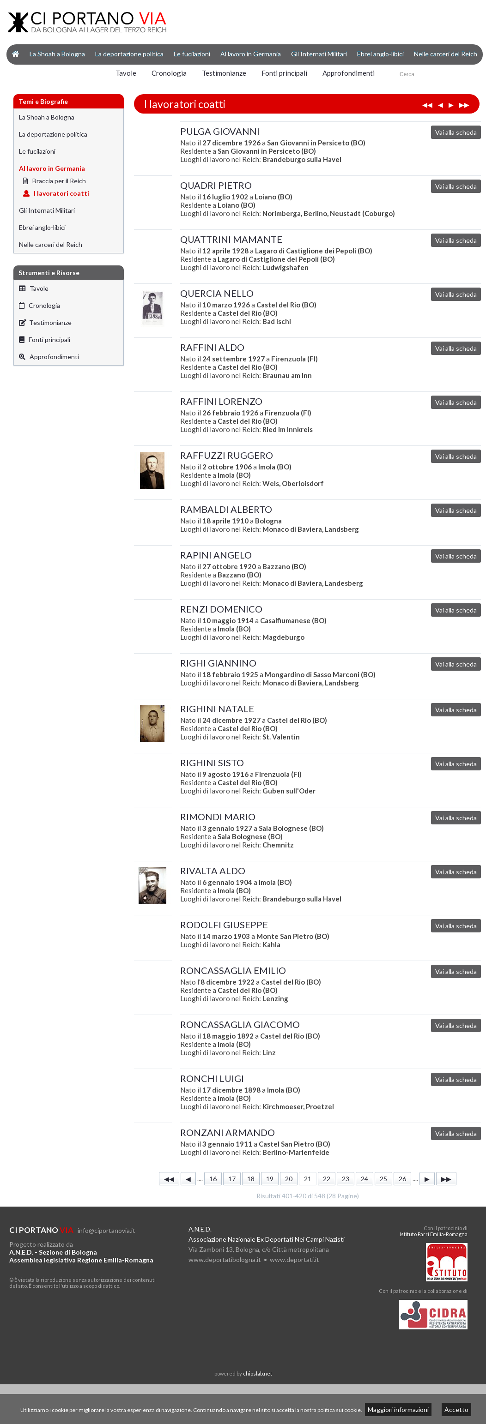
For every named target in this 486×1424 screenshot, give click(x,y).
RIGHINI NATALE (217, 708)
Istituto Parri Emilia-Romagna (434, 1234)
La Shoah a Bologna (57, 54)
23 (345, 1179)
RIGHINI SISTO (212, 762)
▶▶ (464, 104)
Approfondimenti (348, 73)
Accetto (456, 1409)
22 (326, 1179)
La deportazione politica (129, 54)
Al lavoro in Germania (250, 54)
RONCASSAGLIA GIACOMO (240, 1024)
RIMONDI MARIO (217, 816)
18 (251, 1179)
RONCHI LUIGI (212, 1078)
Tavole (125, 73)
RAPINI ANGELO (216, 554)
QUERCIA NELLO (217, 293)
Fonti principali (284, 73)
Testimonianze (224, 73)
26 (402, 1179)
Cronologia (169, 73)
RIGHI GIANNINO (218, 662)
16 (213, 1179)
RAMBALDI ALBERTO (226, 509)
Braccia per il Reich (54, 181)
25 (383, 1179)
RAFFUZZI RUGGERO (226, 455)
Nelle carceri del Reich (445, 54)
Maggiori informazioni (398, 1409)
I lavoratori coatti (56, 193)
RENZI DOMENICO (221, 608)
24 (364, 1179)
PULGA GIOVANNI (220, 131)
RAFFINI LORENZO (221, 401)
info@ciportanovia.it (106, 1230)
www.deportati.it (294, 1259)
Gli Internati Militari (319, 54)
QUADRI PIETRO (216, 185)
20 (288, 1179)
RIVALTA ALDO (212, 870)
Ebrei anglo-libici (380, 54)
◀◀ (427, 104)
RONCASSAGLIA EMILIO (233, 970)
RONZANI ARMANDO (227, 1132)
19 (269, 1179)
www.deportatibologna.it (224, 1259)
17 (232, 1179)
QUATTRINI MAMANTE (231, 239)
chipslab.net (257, 1373)
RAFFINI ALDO (212, 347)
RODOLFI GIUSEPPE (224, 924)
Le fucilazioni (192, 54)
